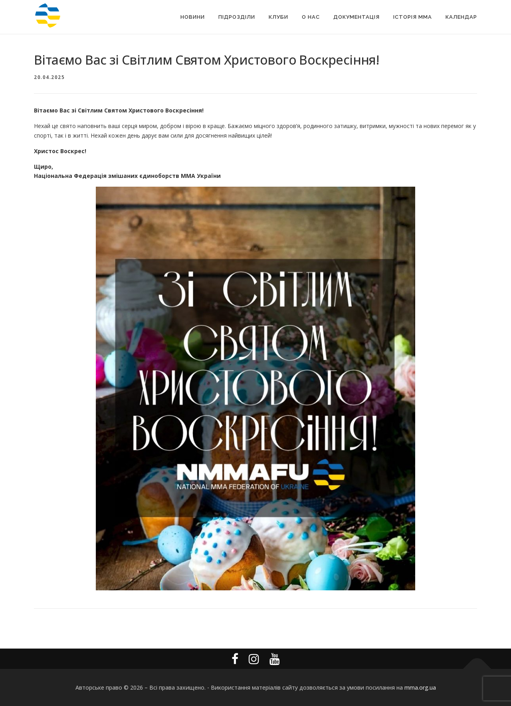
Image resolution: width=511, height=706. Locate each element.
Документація (356, 17)
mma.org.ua (420, 687)
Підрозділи (236, 17)
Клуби (278, 17)
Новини (192, 17)
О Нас (311, 17)
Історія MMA (412, 17)
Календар (461, 17)
